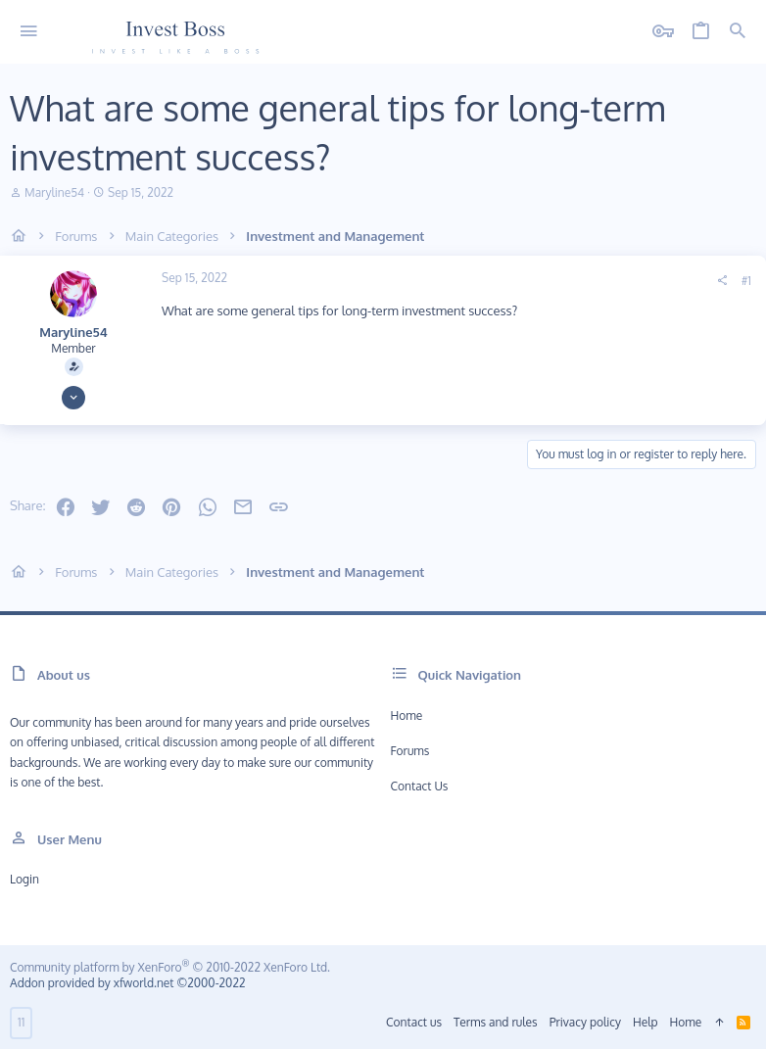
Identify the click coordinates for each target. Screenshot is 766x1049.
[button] (29, 32)
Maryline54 (54, 192)
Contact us (420, 786)
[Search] (737, 32)
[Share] (722, 281)
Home (407, 715)
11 (21, 1022)
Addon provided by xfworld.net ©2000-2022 (127, 983)
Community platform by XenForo (170, 967)
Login (24, 879)
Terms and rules (496, 1022)
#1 (746, 280)
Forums (410, 750)
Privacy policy (585, 1022)
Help (645, 1022)
